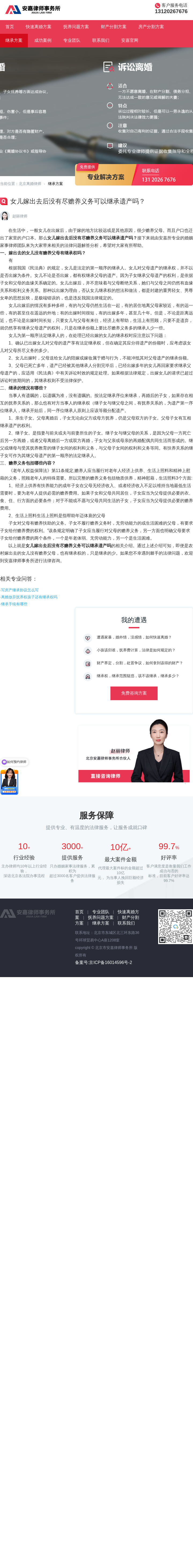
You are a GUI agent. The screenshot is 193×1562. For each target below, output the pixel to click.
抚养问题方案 (76, 26)
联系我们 (100, 40)
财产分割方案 (114, 26)
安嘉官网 (129, 40)
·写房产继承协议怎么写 (19, 590)
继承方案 (14, 40)
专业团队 (71, 40)
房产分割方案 (151, 26)
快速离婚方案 (38, 26)
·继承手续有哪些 (13, 604)
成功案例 (42, 40)
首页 (9, 26)
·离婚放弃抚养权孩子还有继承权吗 (28, 597)
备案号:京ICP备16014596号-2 (103, 962)
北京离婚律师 (30, 183)
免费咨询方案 (134, 693)
